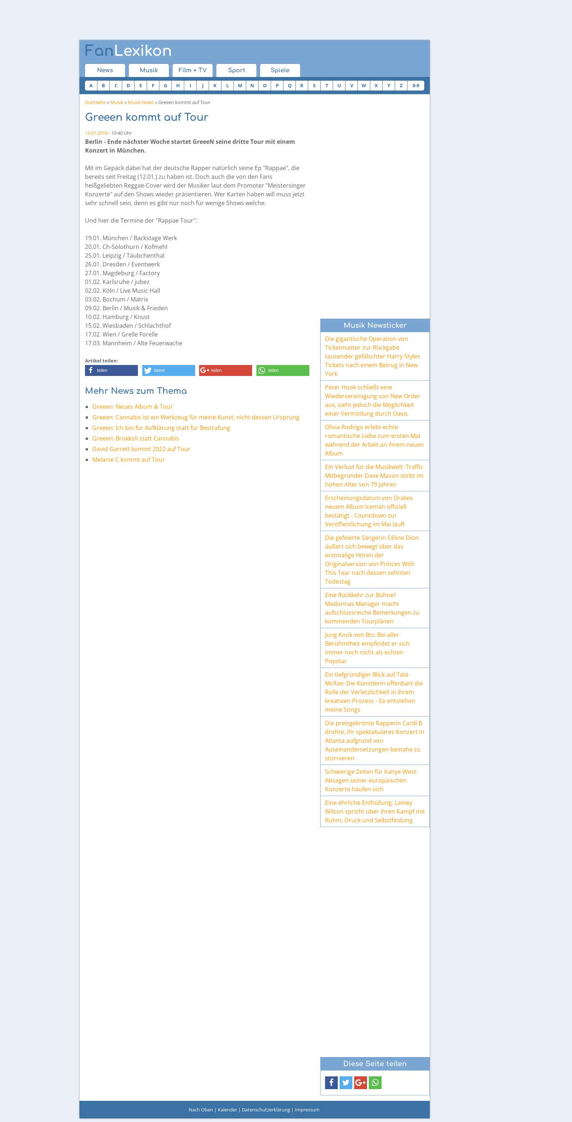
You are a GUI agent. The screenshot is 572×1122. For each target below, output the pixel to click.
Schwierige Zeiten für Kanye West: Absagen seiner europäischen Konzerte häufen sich (371, 780)
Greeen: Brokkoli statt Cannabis (135, 438)
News (105, 70)
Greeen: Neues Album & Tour (132, 407)
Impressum (307, 1109)
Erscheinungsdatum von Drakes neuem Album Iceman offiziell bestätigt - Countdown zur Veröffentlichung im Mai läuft (369, 511)
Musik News (141, 102)
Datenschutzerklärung (266, 1109)
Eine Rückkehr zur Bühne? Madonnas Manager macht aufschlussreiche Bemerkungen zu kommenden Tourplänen (372, 608)
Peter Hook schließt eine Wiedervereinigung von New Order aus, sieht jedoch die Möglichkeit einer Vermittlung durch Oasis (372, 400)
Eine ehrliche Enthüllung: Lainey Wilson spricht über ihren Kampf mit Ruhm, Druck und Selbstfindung (375, 811)
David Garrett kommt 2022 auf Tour (141, 449)
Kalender (227, 1109)
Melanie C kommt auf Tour (128, 460)
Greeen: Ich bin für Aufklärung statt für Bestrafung (161, 428)
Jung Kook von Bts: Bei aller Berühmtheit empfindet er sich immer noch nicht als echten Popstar (367, 648)
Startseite (95, 102)
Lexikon (128, 51)
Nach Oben (201, 1109)
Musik (149, 70)
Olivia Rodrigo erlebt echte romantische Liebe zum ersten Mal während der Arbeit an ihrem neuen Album (374, 440)
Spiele (280, 70)
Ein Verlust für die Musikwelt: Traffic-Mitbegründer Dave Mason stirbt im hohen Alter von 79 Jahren (375, 475)
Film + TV (193, 70)
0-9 (416, 85)
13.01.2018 (96, 133)
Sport (236, 70)
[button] (111, 370)
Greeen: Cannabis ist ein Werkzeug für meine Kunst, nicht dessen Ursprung (195, 417)
